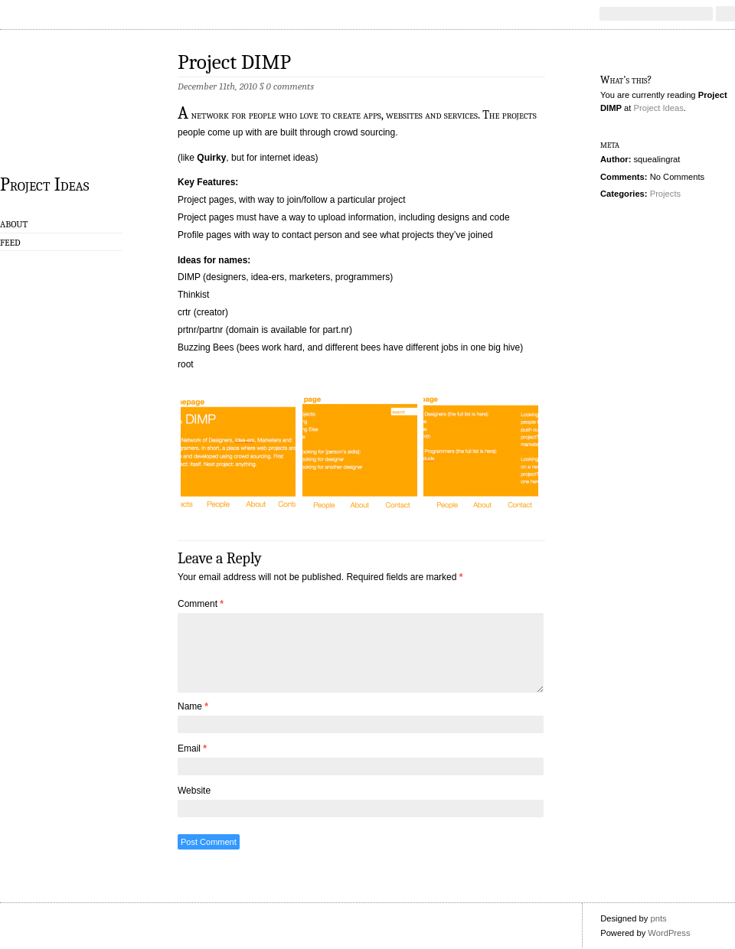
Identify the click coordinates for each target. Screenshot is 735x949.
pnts (658, 918)
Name (193, 706)
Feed (10, 242)
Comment (201, 603)
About (14, 224)
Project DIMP (234, 62)
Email (192, 748)
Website (194, 790)
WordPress (669, 933)
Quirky (211, 157)
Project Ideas (44, 184)
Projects (665, 193)
